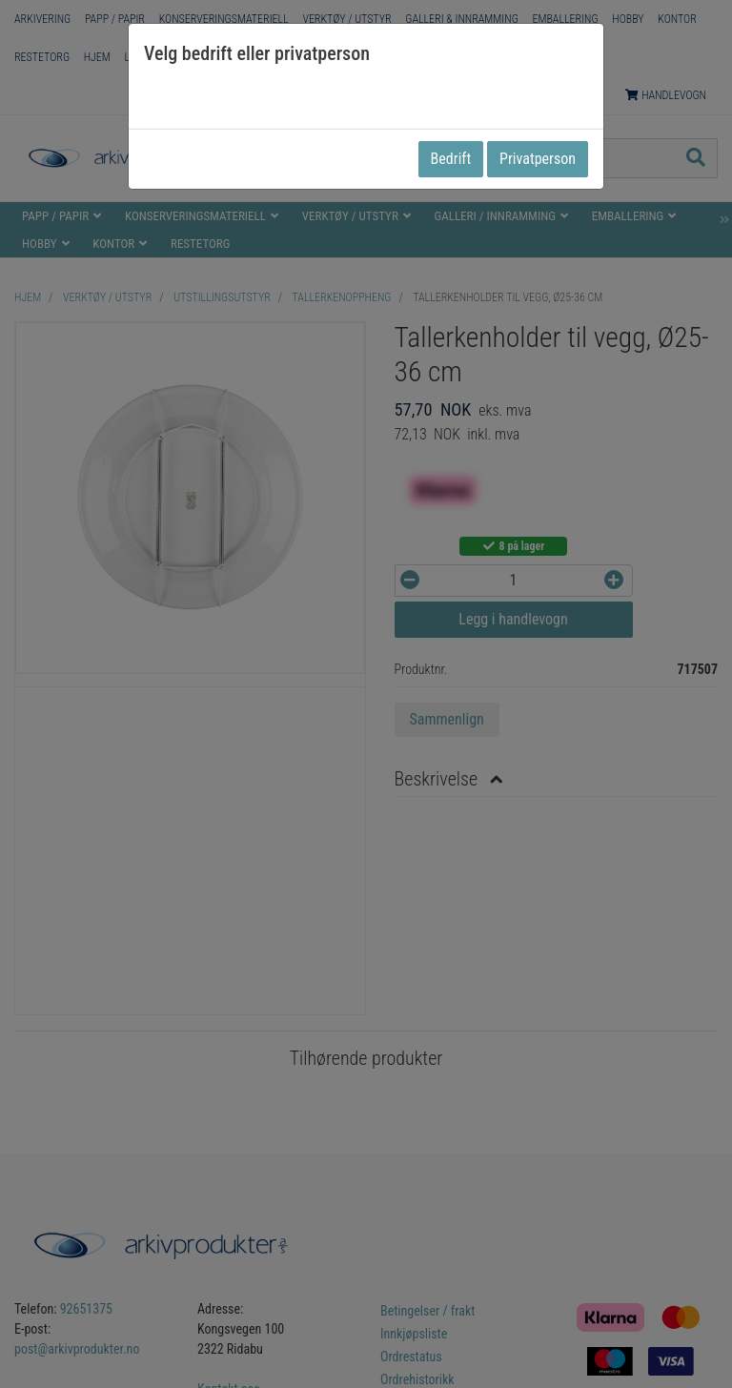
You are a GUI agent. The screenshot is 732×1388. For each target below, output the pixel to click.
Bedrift (451, 159)
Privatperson (537, 159)
